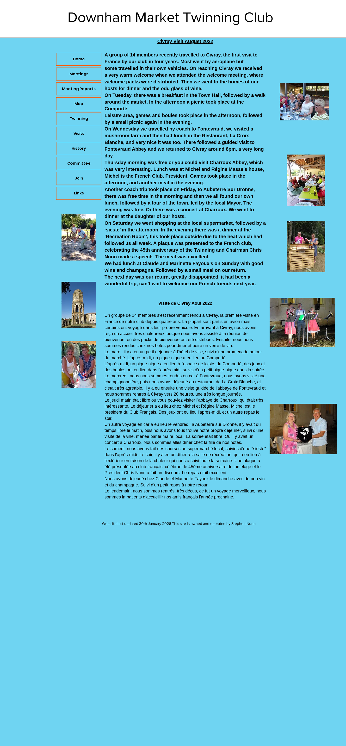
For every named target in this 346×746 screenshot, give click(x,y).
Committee (79, 163)
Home (79, 59)
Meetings (78, 74)
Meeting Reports (79, 89)
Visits (79, 133)
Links (79, 193)
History (79, 148)
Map (78, 103)
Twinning (79, 118)
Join (79, 178)
